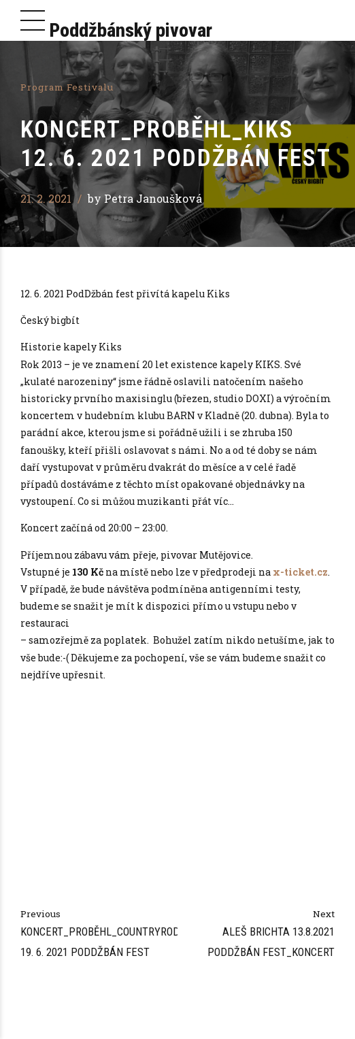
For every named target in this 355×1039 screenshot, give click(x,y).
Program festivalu (67, 87)
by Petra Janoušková (145, 198)
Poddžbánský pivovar (131, 30)
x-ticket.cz (300, 571)
